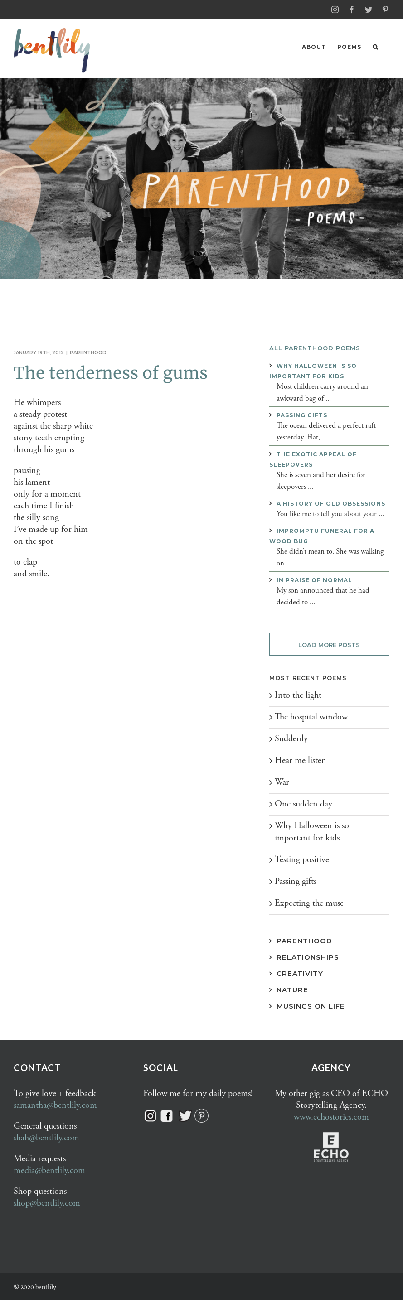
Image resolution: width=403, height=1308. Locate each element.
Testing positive (302, 859)
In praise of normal (314, 579)
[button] (375, 47)
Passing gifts (302, 414)
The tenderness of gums (111, 372)
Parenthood (88, 352)
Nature (292, 989)
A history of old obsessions (331, 503)
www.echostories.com (331, 1116)
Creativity (300, 973)
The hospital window (311, 716)
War (282, 781)
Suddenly (291, 738)
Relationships (308, 956)
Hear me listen (300, 760)
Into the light (298, 694)
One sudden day (303, 803)
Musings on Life (311, 1005)
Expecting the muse (309, 902)
